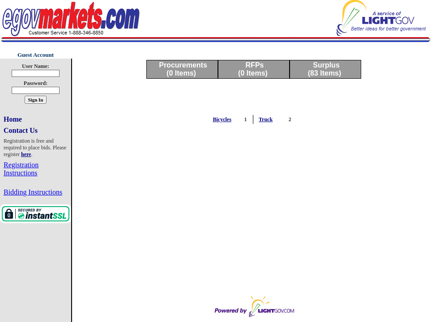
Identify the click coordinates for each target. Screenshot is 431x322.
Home (13, 119)
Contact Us (21, 130)
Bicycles (222, 119)
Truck (266, 119)
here (26, 154)
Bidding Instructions (33, 192)
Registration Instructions (21, 169)
